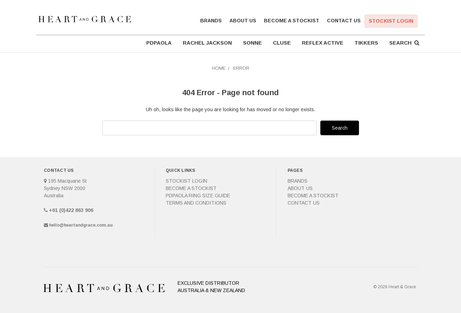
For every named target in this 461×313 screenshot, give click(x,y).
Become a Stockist (291, 20)
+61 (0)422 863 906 (71, 210)
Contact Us (344, 20)
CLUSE (282, 43)
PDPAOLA (159, 43)
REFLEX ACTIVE (322, 43)
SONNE (252, 43)
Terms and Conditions (196, 203)
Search (404, 43)
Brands (211, 20)
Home (219, 68)
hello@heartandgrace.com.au (81, 225)
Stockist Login (391, 21)
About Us (242, 20)
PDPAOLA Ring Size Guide (198, 195)
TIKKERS (366, 43)
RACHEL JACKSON (207, 43)
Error (241, 68)
